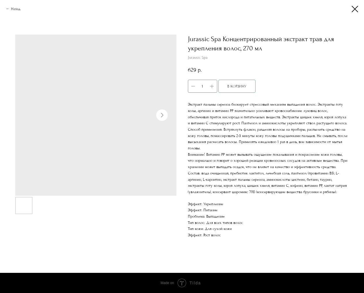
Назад (15, 9)
